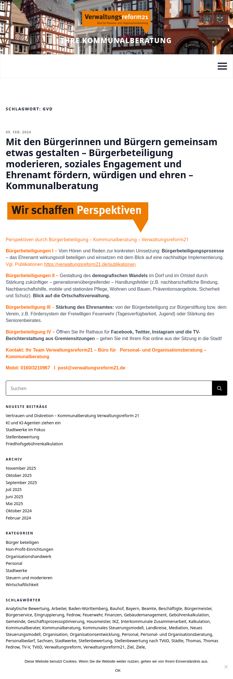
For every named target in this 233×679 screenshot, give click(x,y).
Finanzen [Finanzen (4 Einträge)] (113, 614)
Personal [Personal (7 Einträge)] (130, 634)
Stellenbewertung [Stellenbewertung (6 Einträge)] (95, 640)
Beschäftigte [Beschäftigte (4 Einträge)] (170, 608)
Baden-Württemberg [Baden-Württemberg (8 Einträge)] (88, 608)
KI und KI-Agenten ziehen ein (33, 422)
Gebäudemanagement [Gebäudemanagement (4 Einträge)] (145, 614)
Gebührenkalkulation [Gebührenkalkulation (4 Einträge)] (189, 614)
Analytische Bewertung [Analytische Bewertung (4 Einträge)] (27, 608)
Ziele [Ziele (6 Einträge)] (140, 647)
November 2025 (21, 468)
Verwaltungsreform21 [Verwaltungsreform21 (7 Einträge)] (104, 647)
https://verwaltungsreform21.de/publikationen (90, 264)
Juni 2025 (14, 496)
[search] (219, 388)
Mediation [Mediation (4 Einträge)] (178, 627)
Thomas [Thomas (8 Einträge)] (193, 640)
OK (118, 670)
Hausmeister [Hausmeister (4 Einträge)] (98, 621)
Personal (14, 563)
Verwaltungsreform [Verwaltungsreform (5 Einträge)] (62, 647)
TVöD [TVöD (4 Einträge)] (37, 647)
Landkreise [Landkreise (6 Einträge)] (156, 627)
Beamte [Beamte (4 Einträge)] (148, 608)
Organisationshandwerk (28, 556)
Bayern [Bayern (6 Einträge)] (132, 608)
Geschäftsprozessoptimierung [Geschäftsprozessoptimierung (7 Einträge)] (56, 621)
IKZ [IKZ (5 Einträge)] (115, 621)
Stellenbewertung (22, 437)
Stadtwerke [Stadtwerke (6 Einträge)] (65, 640)
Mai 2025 (14, 503)
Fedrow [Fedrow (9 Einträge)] (73, 614)
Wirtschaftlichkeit (22, 584)
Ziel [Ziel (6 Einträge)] (130, 647)
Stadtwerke (16, 570)
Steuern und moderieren (29, 577)
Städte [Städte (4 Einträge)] (177, 640)
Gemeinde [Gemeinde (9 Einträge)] (15, 621)
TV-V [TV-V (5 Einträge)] (26, 647)
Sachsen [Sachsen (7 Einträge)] (45, 640)
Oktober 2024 (19, 510)
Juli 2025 (14, 489)
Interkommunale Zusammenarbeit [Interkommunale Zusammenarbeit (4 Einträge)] (153, 621)
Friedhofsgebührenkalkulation (34, 443)
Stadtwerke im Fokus (25, 429)
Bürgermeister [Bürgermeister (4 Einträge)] (197, 608)
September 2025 (21, 482)
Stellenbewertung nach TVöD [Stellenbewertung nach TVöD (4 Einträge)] (141, 640)
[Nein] (226, 667)
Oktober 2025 (19, 475)
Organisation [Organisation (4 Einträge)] (55, 634)
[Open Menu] (222, 66)
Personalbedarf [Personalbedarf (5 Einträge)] (20, 640)
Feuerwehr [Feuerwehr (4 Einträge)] (93, 614)
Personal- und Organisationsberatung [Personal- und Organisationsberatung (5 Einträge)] (176, 634)
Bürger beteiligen (22, 542)
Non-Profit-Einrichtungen (29, 549)
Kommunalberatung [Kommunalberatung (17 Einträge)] (61, 627)
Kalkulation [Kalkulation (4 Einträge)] (199, 621)
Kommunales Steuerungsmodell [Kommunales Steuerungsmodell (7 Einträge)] (113, 627)
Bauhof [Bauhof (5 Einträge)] (117, 608)
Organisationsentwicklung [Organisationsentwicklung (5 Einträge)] (94, 634)
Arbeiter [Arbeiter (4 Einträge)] (59, 608)
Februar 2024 (18, 518)
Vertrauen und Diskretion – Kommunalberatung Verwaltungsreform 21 (72, 415)
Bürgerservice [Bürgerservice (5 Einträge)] (19, 614)
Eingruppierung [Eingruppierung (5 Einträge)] (49, 614)
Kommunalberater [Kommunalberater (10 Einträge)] (23, 627)
